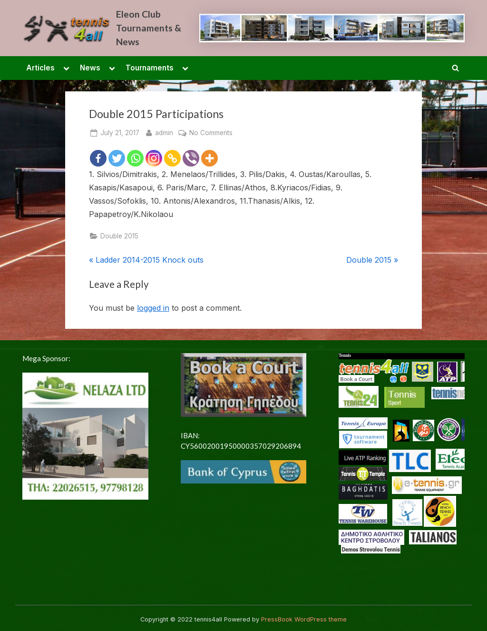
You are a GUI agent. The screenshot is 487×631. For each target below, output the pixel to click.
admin (164, 132)
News (90, 67)
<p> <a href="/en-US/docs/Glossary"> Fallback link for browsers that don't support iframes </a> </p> (402, 472)
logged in (153, 308)
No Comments (211, 133)
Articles (40, 67)
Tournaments (150, 67)
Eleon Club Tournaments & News (148, 28)
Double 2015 (119, 236)
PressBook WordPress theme (304, 619)
